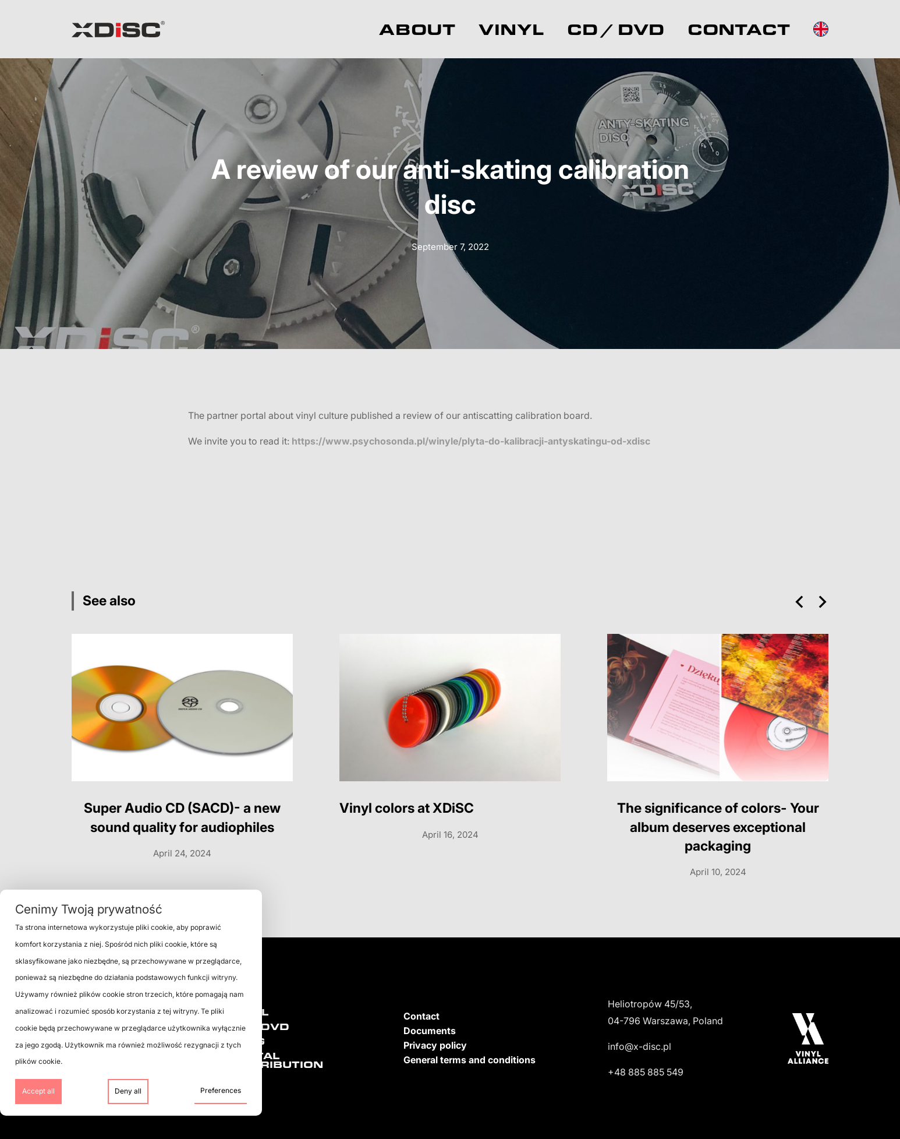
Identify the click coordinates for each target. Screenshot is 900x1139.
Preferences (220, 1090)
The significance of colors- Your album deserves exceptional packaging (718, 827)
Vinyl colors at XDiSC (406, 808)
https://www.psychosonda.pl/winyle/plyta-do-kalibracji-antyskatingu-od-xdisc (471, 441)
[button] (799, 601)
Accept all (38, 1091)
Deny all (128, 1091)
